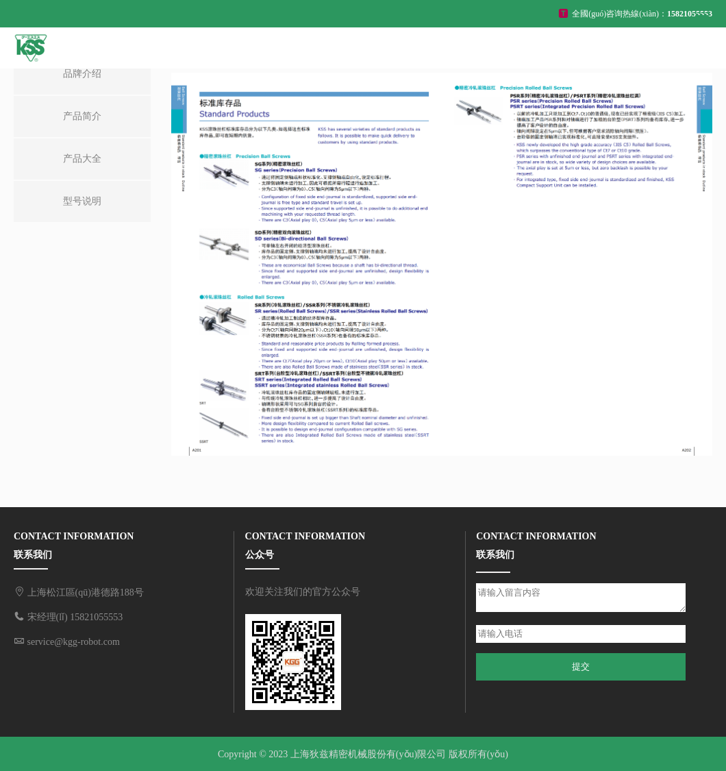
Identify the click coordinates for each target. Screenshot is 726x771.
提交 (581, 666)
